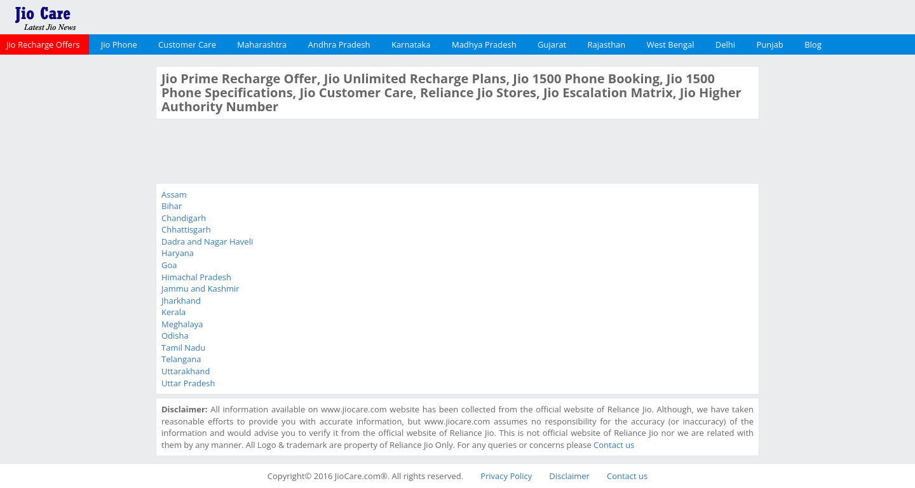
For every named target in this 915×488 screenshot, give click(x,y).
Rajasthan (607, 44)
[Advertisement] (76, 256)
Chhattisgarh (186, 229)
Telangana (181, 359)
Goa (169, 265)
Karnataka (411, 44)
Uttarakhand (185, 371)
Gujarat (552, 44)
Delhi (725, 44)
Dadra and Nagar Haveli (207, 241)
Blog (813, 44)
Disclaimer (569, 476)
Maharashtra (262, 44)
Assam (174, 194)
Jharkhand (181, 300)
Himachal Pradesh (196, 277)
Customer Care (187, 44)
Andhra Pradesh (339, 44)
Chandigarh (183, 218)
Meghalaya (182, 324)
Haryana (177, 253)
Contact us (613, 445)
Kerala (173, 312)
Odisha (175, 335)
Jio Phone (119, 44)
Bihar (171, 206)
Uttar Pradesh (188, 383)
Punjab (770, 44)
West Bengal (671, 44)
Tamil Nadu (183, 347)
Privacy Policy (506, 476)
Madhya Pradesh (484, 44)
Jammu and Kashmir (200, 288)
